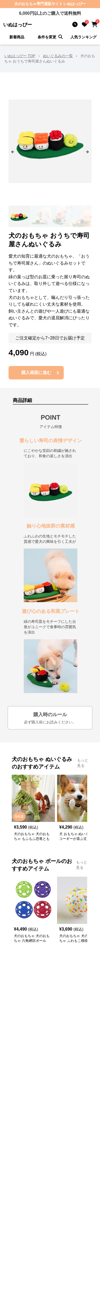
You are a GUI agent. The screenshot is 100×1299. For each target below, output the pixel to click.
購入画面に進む (41, 372)
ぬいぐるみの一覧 (58, 56)
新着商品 (16, 37)
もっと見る (82, 763)
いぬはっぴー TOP (19, 56)
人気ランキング (83, 37)
